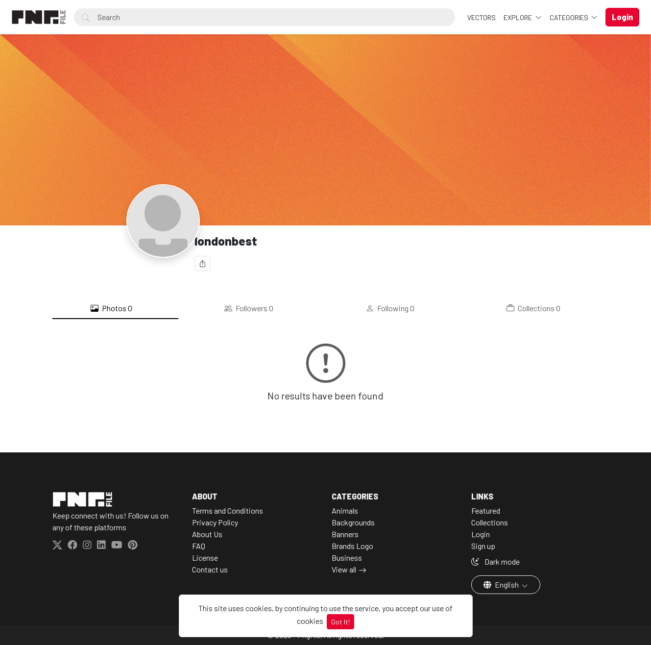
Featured (485, 510)
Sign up (483, 545)
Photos (111, 308)
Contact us (210, 569)
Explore (518, 17)
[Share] (202, 263)
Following (390, 308)
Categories (570, 17)
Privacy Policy (215, 522)
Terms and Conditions (227, 510)
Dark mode (495, 561)
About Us (207, 534)
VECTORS (481, 17)
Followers (248, 308)
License (205, 557)
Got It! (340, 622)
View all (344, 569)
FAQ (198, 545)
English (501, 584)
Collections (533, 308)
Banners (345, 534)
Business (347, 557)
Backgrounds (353, 522)
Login (480, 534)
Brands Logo (352, 545)
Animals (345, 510)
